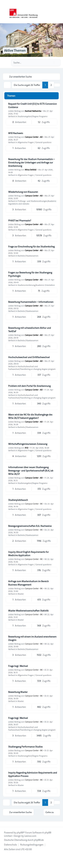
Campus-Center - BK (34, 503)
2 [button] (51, 85)
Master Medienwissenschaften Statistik (28, 610)
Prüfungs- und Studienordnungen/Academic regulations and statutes (32, 202)
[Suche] (51, 62)
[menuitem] (10, 844)
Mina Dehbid (30, 169)
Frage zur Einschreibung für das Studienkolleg (31, 246)
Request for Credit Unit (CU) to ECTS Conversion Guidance (32, 105)
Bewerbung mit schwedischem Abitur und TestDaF (29, 329)
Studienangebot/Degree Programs (32, 116)
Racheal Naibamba (33, 110)
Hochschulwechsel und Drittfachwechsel (29, 357)
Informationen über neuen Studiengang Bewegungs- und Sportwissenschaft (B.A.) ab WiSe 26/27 (30, 471)
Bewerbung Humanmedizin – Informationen (30, 302)
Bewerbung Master (18, 692)
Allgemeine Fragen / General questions (34, 142)
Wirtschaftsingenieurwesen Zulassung (27, 444)
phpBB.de (39, 840)
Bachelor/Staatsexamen (28, 255)
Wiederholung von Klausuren (23, 192)
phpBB (20, 832)
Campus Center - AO (34, 136)
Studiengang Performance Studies (25, 746)
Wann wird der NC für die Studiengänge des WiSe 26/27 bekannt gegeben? (30, 416)
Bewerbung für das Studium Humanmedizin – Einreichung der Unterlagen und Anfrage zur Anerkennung (31, 162)
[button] (57, 85)
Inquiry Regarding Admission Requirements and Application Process (32, 774)
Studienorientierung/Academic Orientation (36, 284)
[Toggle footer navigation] (4, 824)
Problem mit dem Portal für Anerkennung (29, 386)
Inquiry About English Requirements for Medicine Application (28, 553)
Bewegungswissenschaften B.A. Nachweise (30, 526)
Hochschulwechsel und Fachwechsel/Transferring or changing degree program (32, 367)
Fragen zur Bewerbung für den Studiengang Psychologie (30, 274)
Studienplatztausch (18, 500)
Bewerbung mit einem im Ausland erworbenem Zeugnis (32, 638)
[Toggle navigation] (59, 11)
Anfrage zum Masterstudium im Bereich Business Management (28, 583)
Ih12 (26, 447)
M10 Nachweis (15, 133)
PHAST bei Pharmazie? (19, 220)
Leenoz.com (30, 836)
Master (21, 593)
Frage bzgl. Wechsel (18, 666)
